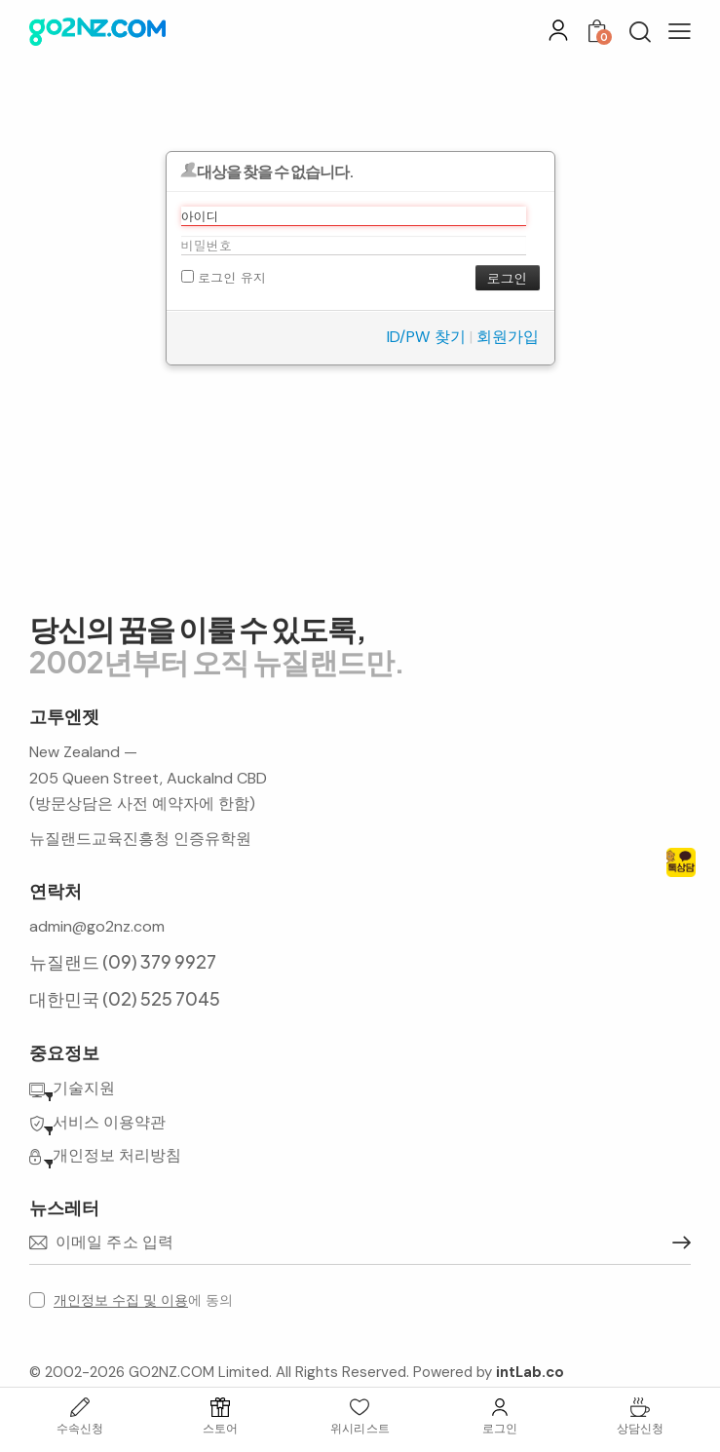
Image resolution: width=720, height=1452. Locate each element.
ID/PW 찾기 (426, 336)
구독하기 (676, 1242)
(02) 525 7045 (161, 998)
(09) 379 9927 (159, 961)
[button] (679, 31)
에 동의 (143, 1300)
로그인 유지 (223, 277)
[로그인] (558, 30)
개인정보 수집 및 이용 (121, 1300)
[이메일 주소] (360, 1243)
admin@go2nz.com (97, 926)
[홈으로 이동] (97, 32)
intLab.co (530, 1372)
